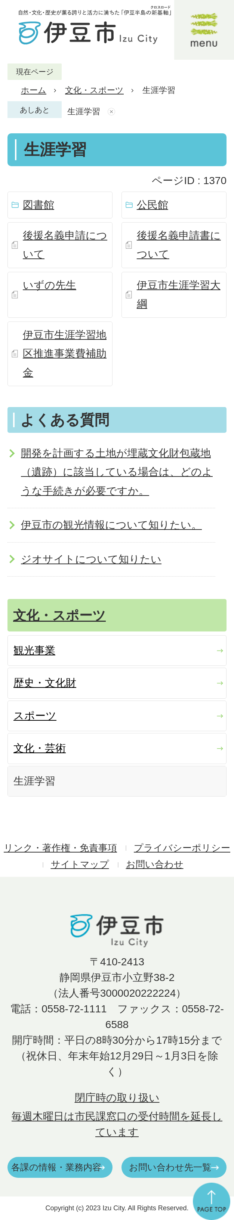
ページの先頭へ (211, 1201)
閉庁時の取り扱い (117, 1097)
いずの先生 (49, 285)
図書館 (38, 205)
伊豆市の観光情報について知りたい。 (111, 525)
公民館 (152, 205)
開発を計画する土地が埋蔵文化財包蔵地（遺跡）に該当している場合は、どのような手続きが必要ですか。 (117, 472)
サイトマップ (80, 864)
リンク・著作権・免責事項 (60, 848)
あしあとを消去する (112, 111)
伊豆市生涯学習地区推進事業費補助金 (65, 353)
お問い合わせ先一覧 (170, 1167)
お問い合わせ (155, 864)
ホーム (33, 90)
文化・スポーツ (94, 90)
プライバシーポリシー (182, 848)
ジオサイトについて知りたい (91, 559)
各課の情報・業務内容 (56, 1167)
